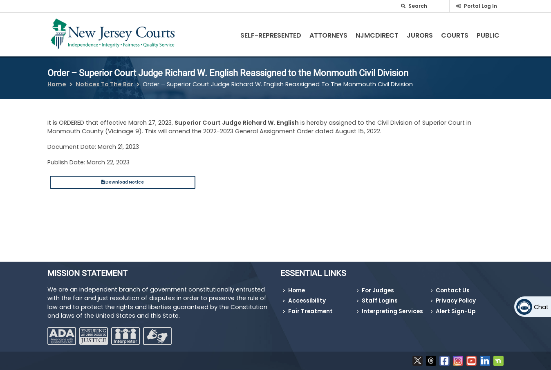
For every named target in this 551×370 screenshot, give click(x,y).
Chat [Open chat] (541, 307)
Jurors (420, 35)
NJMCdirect (377, 35)
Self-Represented (270, 35)
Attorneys (328, 35)
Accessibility (307, 301)
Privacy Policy (456, 301)
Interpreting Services (392, 311)
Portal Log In (480, 5)
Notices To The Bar (104, 84)
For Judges (378, 290)
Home (56, 84)
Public (488, 35)
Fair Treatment (310, 311)
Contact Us (453, 290)
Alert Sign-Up (455, 311)
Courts (454, 35)
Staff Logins (380, 301)
